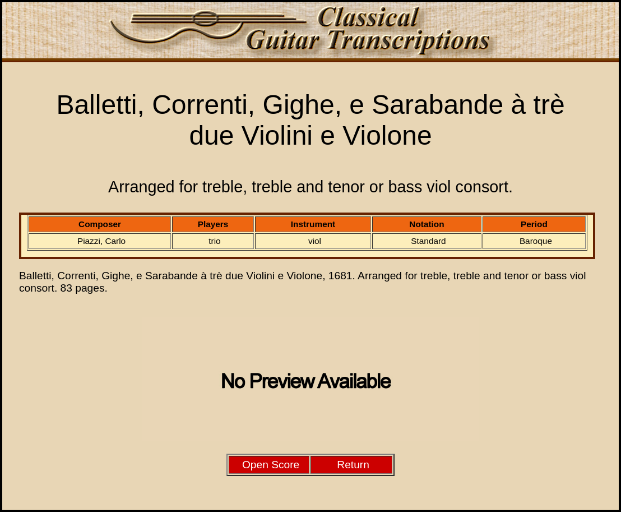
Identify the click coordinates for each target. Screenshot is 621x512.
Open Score (270, 465)
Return (353, 465)
